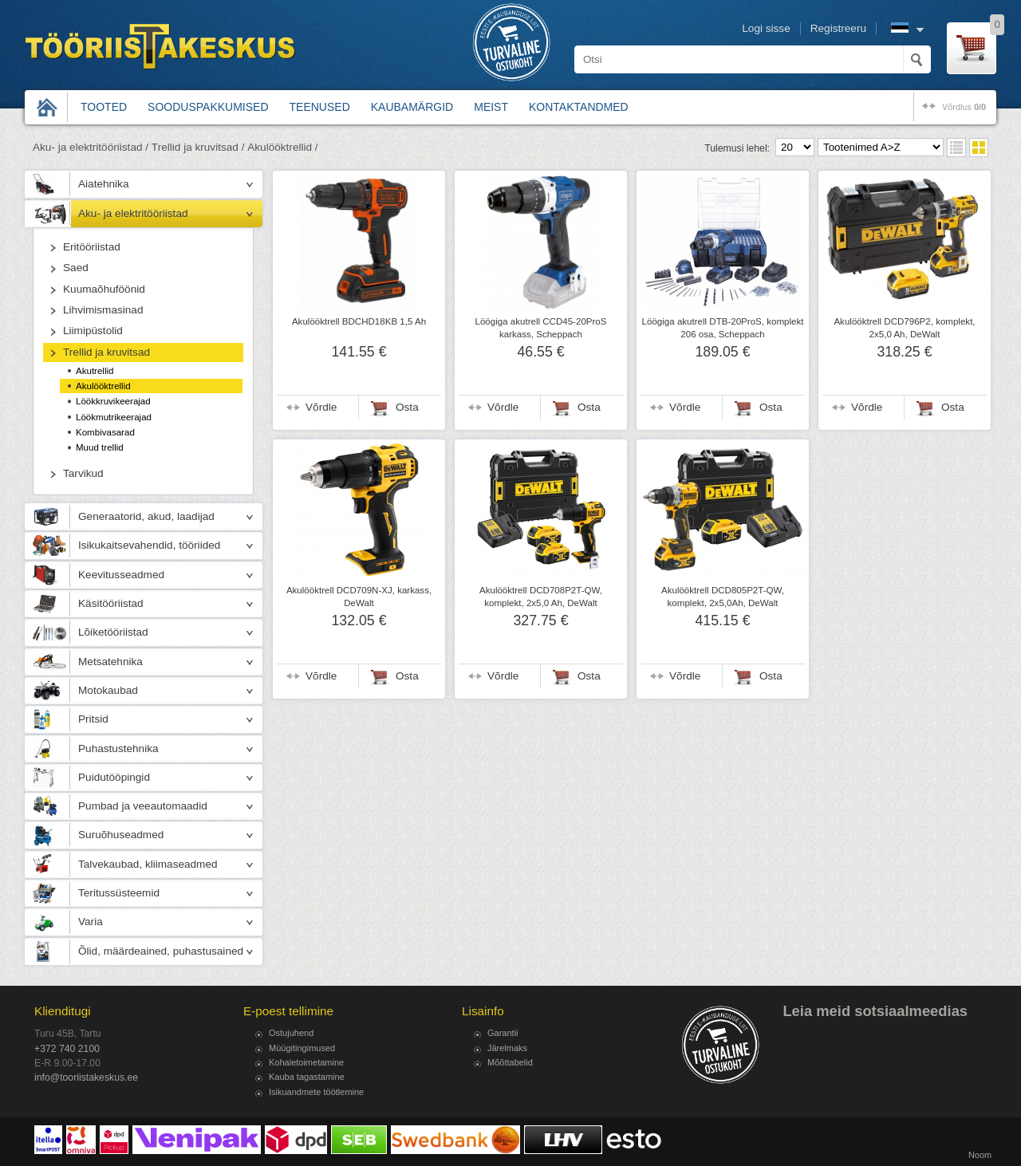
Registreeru (838, 28)
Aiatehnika (103, 184)
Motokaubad (108, 690)
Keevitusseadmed (121, 575)
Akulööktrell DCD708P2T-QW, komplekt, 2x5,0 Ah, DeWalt (540, 596)
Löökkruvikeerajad (113, 401)
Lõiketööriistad (113, 632)
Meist (491, 106)
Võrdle (321, 407)
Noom (979, 1155)
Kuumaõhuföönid (104, 289)
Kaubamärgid (412, 106)
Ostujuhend (291, 1033)
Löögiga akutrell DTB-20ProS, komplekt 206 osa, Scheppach (723, 328)
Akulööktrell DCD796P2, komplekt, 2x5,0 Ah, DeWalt (904, 328)
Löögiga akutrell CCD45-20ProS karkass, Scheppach (541, 328)
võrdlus (964, 107)
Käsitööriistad (111, 603)
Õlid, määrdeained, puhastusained (160, 951)
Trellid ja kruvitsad (106, 352)
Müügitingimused (302, 1048)
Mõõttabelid (510, 1062)
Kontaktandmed (579, 106)
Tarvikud (83, 473)
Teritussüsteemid (119, 893)
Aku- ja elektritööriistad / (90, 147)
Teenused (320, 106)
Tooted (104, 106)
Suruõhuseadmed (121, 835)
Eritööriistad (91, 247)
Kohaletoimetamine (306, 1062)
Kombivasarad (105, 432)
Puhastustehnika (118, 748)
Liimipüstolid (93, 331)
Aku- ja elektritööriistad (133, 213)
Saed (76, 268)
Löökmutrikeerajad (114, 417)
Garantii (502, 1033)
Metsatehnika (110, 662)
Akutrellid (95, 371)
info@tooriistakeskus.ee (86, 1077)
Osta (407, 407)
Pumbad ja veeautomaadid (142, 806)
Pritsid (93, 719)
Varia (90, 922)
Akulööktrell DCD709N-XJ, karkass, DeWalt (359, 596)
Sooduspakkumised (208, 106)
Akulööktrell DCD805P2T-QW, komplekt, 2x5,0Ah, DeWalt (722, 596)
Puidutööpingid (114, 777)
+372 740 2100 (67, 1048)
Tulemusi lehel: (737, 148)
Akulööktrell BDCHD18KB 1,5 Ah (359, 321)
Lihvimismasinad (103, 310)
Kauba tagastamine (307, 1076)
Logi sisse (766, 28)
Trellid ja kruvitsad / (198, 147)
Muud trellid (100, 447)
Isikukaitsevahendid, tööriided (149, 545)
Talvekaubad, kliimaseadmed (148, 864)
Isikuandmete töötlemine (316, 1092)
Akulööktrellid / (282, 147)
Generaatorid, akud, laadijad (146, 516)
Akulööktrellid (103, 386)
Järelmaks (507, 1048)
